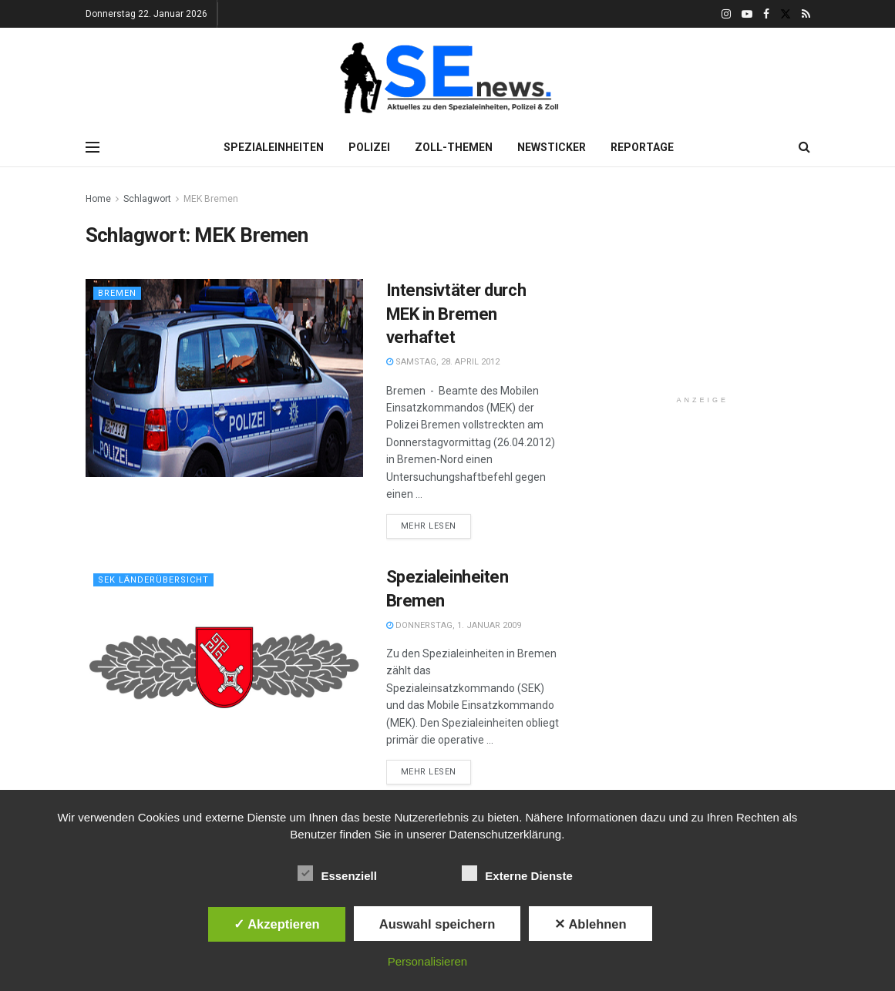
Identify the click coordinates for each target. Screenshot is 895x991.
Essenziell (337, 873)
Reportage (642, 147)
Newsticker (551, 147)
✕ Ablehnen (590, 924)
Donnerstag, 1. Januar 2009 (453, 625)
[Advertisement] (710, 286)
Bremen (117, 293)
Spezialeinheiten (274, 147)
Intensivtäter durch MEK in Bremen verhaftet (456, 314)
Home (98, 198)
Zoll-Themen (454, 147)
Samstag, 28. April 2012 (443, 362)
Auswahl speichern (437, 924)
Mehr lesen (429, 526)
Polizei (369, 147)
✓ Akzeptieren (277, 924)
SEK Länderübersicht (153, 580)
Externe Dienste (517, 873)
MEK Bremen (210, 198)
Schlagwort (147, 198)
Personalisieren (427, 961)
